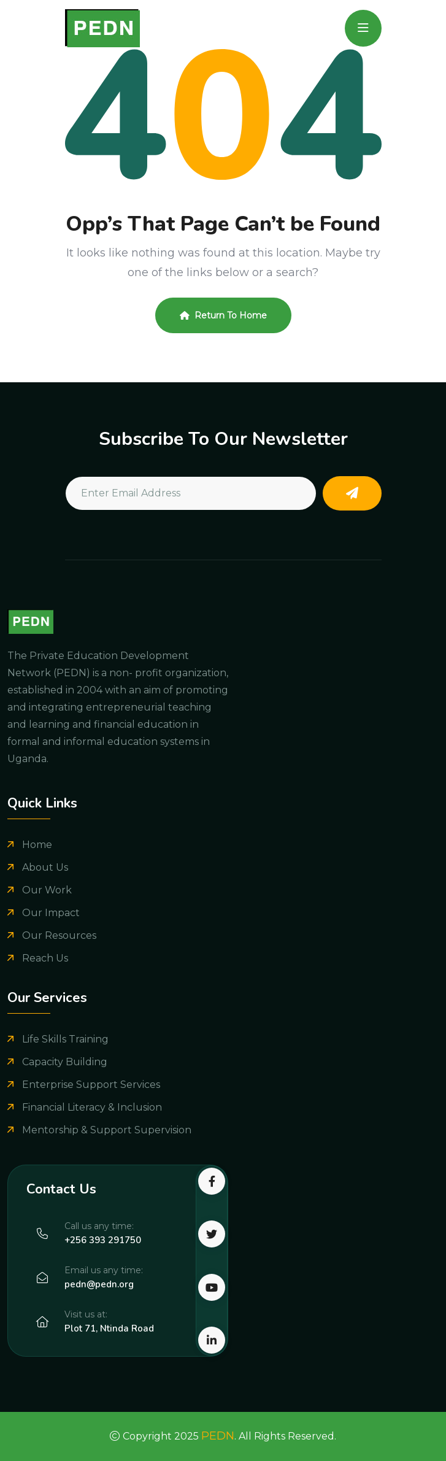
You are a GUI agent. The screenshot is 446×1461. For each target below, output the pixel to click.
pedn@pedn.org (99, 1284)
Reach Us (45, 958)
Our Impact (51, 913)
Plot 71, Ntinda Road (109, 1328)
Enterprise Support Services (91, 1084)
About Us (45, 867)
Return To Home (223, 315)
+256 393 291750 (102, 1240)
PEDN (217, 1436)
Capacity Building (64, 1062)
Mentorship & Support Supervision (106, 1130)
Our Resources (59, 935)
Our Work (47, 890)
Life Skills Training (65, 1039)
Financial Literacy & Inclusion (92, 1107)
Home (37, 844)
